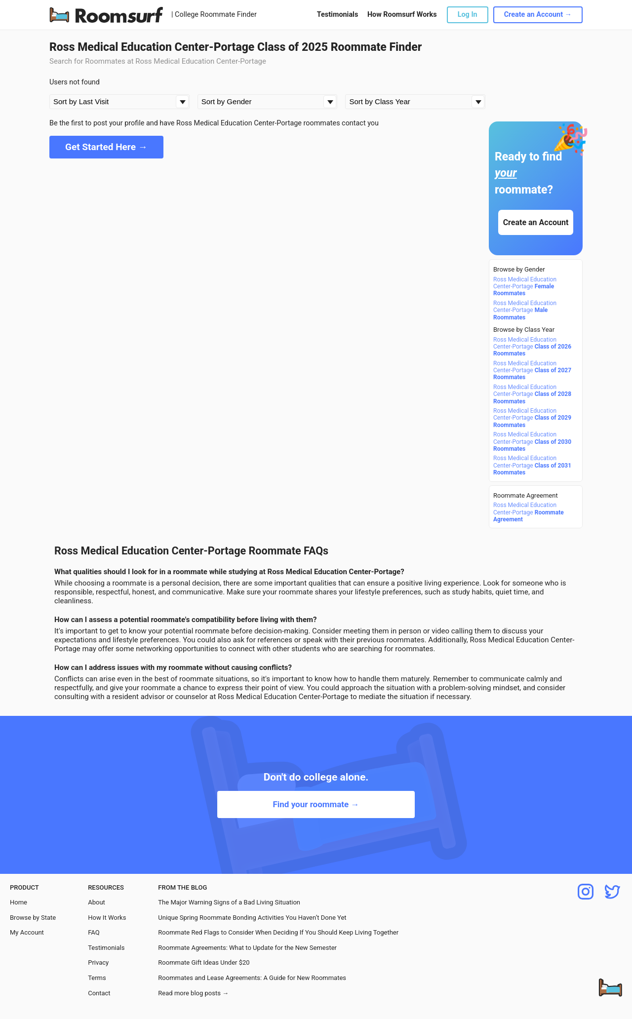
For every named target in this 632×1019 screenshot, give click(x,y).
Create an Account (536, 222)
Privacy (98, 962)
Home (18, 902)
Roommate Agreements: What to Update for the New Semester (247, 947)
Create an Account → (538, 14)
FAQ (93, 932)
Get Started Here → (106, 147)
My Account (27, 932)
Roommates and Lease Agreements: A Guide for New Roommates (252, 977)
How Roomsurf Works (402, 14)
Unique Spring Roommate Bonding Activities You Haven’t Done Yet (252, 917)
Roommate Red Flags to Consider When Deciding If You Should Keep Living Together (278, 932)
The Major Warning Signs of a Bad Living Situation (229, 902)
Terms (97, 977)
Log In (467, 14)
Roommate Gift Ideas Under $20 (203, 962)
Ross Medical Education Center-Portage (524, 286)
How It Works (107, 917)
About (96, 902)
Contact (99, 993)
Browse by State (33, 917)
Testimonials (337, 14)
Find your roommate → (316, 804)
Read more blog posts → (193, 993)
